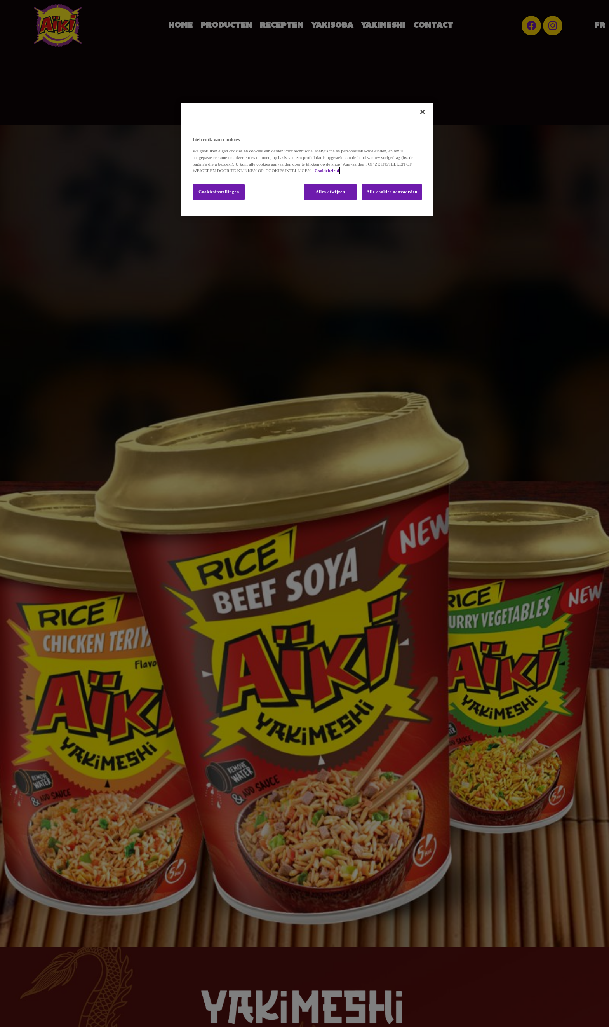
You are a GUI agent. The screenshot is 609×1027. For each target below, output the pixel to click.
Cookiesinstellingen (218, 192)
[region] (307, 159)
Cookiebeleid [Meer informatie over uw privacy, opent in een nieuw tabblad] (327, 171)
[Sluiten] (422, 111)
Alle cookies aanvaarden (392, 192)
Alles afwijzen (330, 192)
